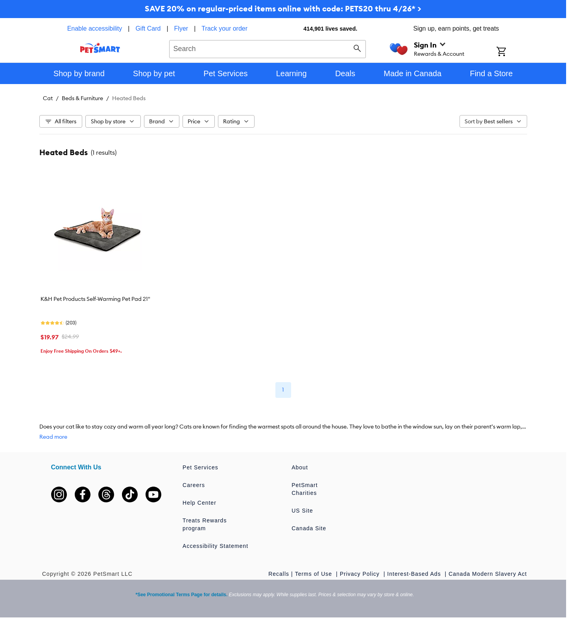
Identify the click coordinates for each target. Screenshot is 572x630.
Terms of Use (314, 574)
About (300, 467)
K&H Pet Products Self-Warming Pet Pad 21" (95, 298)
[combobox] (267, 48)
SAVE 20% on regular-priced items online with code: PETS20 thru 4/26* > (283, 8)
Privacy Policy (361, 574)
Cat (48, 98)
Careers (194, 485)
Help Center (199, 503)
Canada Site (309, 528)
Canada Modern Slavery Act (487, 574)
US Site (302, 510)
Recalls (278, 574)
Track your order (224, 28)
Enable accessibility (94, 28)
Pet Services (200, 467)
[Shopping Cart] (511, 52)
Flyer (181, 28)
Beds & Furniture (82, 98)
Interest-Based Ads (415, 574)
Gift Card (148, 28)
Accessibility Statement (215, 546)
